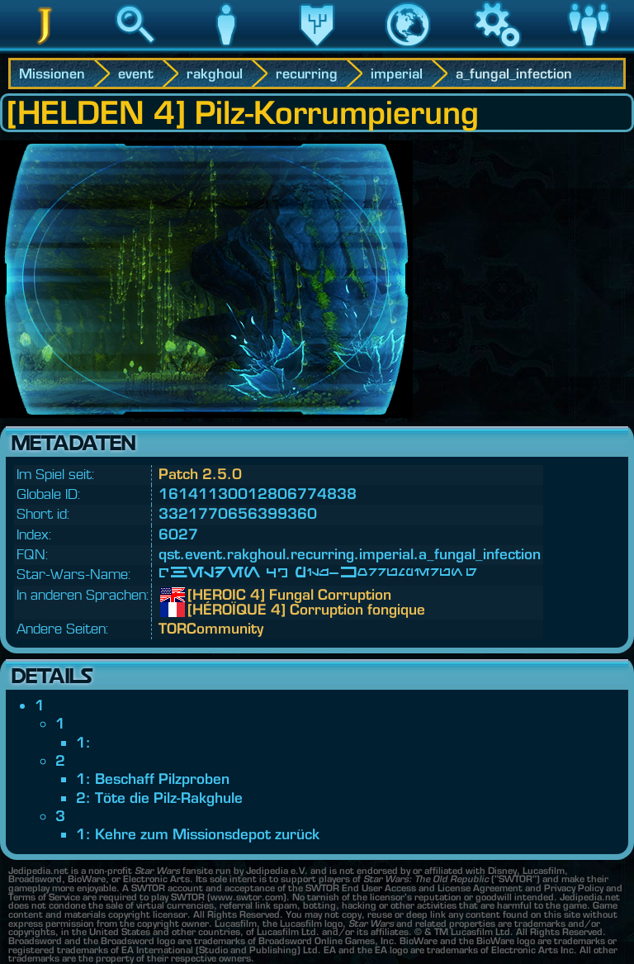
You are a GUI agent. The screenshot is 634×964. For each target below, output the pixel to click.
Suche (135, 49)
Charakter (226, 49)
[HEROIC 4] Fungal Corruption (199, 594)
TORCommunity (210, 628)
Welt (407, 49)
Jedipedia (45, 49)
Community (588, 49)
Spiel (497, 49)
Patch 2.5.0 (200, 473)
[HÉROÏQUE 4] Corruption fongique (199, 609)
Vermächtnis (317, 49)
